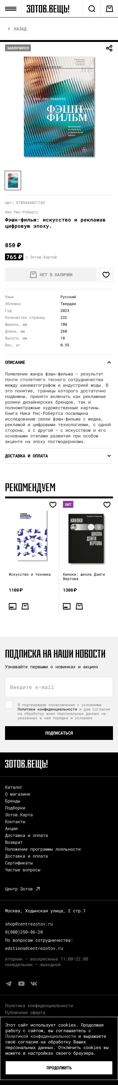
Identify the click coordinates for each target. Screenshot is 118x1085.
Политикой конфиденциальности (40, 1036)
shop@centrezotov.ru (29, 924)
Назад (20, 28)
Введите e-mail (32, 687)
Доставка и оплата (26, 835)
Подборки (15, 808)
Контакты (15, 821)
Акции (11, 828)
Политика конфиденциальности (39, 1005)
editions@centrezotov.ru (34, 948)
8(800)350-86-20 (24, 932)
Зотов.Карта (19, 815)
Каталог (14, 787)
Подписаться (59, 733)
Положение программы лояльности (43, 849)
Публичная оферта (25, 1012)
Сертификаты (19, 863)
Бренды (12, 801)
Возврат (14, 842)
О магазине (17, 794)
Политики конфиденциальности (47, 708)
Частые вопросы (22, 870)
